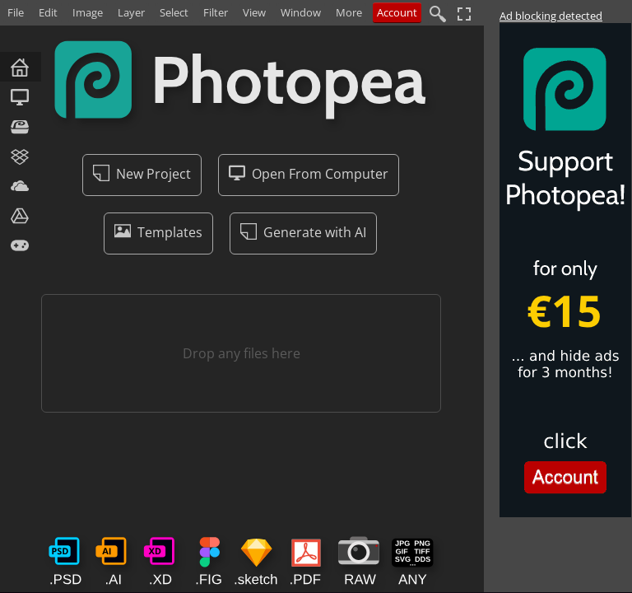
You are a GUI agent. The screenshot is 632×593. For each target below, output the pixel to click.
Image (87, 12)
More (349, 12)
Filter (215, 12)
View (254, 12)
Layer (131, 12)
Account (397, 12)
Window (301, 12)
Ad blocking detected (551, 15)
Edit (48, 12)
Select (174, 12)
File (15, 12)
